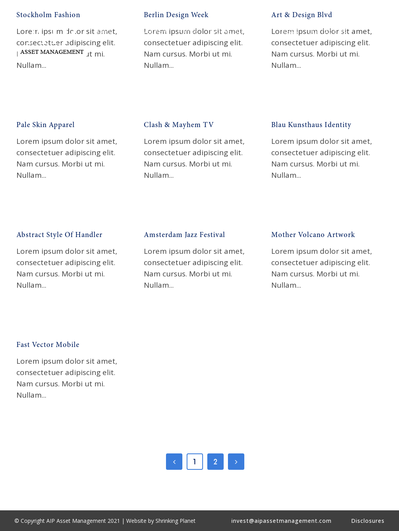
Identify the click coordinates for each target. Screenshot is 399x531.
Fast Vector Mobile (47, 345)
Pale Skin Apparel (45, 125)
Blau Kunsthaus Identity (311, 125)
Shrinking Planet (175, 520)
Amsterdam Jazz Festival (184, 235)
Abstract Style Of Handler (59, 235)
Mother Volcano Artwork (313, 235)
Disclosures (368, 520)
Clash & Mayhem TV (179, 125)
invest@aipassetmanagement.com (281, 520)
